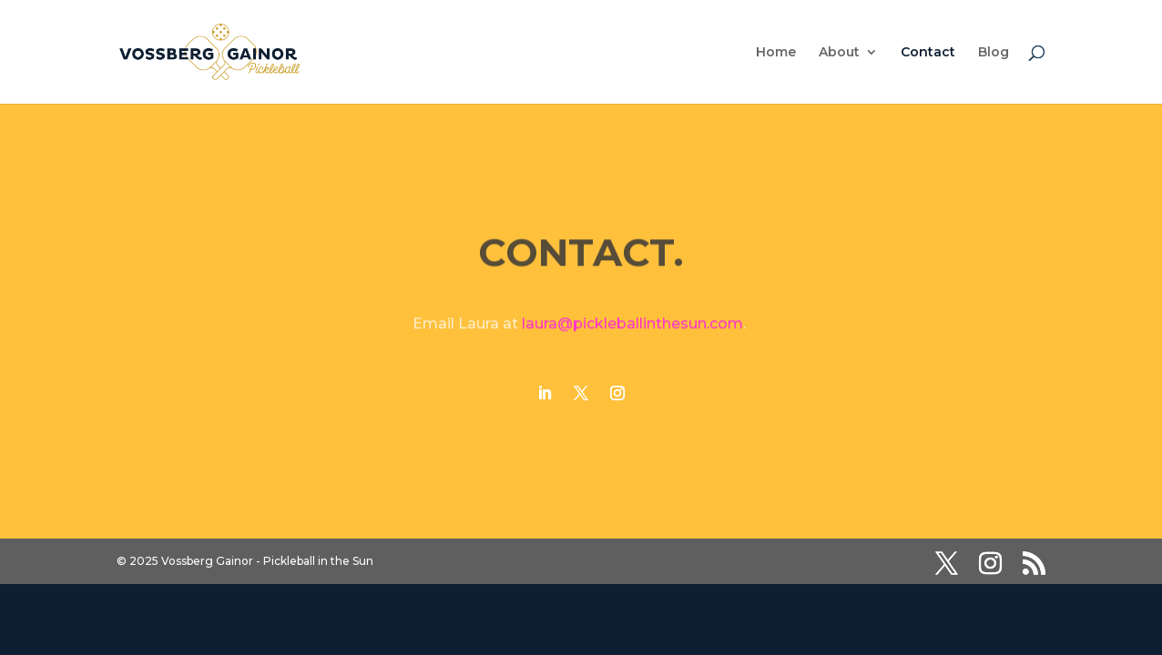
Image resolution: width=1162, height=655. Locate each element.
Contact (928, 52)
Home (776, 52)
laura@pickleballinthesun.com (632, 324)
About (839, 52)
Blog (993, 52)
